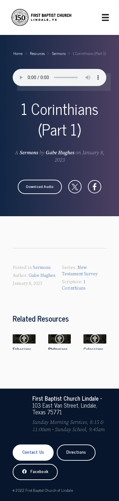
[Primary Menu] (105, 17)
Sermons (59, 53)
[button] (40, 187)
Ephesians (22, 348)
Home (18, 53)
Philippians (58, 348)
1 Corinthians (74, 285)
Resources (37, 53)
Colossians (93, 348)
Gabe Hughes (60, 153)
